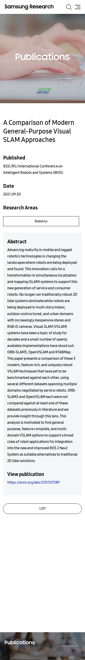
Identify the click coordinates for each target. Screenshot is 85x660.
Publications (20, 643)
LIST (42, 508)
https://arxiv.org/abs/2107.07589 (33, 482)
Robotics (41, 221)
